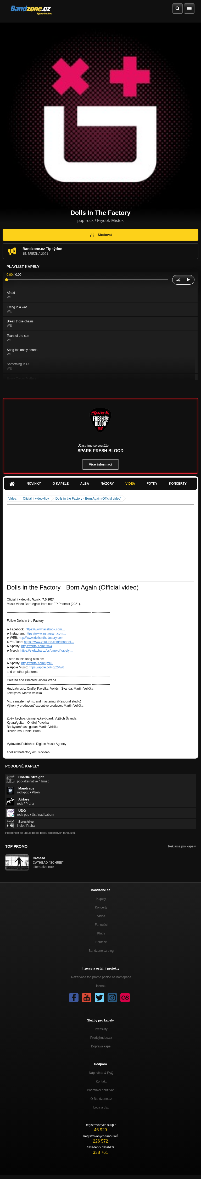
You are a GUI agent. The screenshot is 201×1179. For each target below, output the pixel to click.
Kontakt (101, 1081)
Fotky (152, 483)
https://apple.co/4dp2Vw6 (46, 667)
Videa (130, 483)
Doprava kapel (101, 1046)
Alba (84, 483)
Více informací (100, 464)
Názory (107, 483)
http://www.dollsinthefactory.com (41, 638)
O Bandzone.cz (101, 1099)
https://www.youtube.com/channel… (49, 642)
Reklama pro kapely (182, 846)
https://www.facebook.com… (45, 629)
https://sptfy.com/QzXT (37, 663)
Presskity (101, 1029)
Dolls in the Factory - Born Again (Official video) (88, 498)
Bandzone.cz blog (101, 951)
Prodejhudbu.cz (101, 1038)
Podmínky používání (101, 1090)
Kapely (101, 899)
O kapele (61, 483)
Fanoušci (101, 925)
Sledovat (100, 235)
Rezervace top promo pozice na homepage (101, 977)
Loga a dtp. (101, 1107)
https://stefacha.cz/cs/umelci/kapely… (46, 650)
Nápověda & (101, 1073)
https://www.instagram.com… (46, 633)
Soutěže (101, 942)
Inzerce (101, 986)
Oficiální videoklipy (36, 498)
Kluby (101, 933)
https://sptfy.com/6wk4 (36, 646)
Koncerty (178, 483)
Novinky (34, 483)
